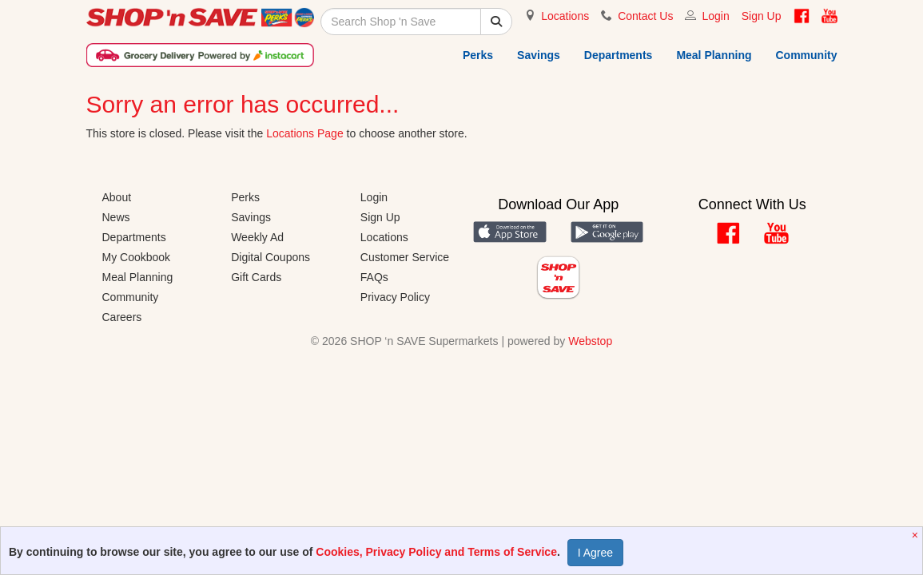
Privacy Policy (395, 297)
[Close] (917, 535)
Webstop (590, 341)
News (116, 217)
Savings (538, 55)
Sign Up (762, 16)
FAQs (374, 277)
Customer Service (404, 257)
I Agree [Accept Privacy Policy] (595, 552)
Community (806, 55)
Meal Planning (713, 55)
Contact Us (645, 16)
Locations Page (305, 133)
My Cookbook (136, 257)
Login (715, 16)
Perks (478, 55)
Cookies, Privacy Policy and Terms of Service (436, 551)
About (117, 197)
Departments (618, 55)
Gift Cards (256, 277)
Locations (565, 16)
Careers (122, 317)
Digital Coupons (270, 257)
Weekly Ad (257, 237)
